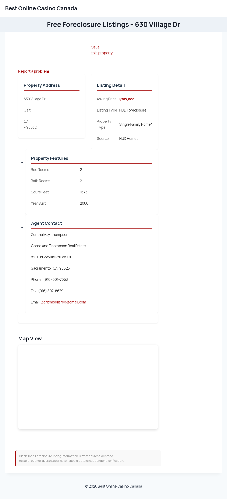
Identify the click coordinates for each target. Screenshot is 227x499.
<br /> (88, 387)
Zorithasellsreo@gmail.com (63, 302)
